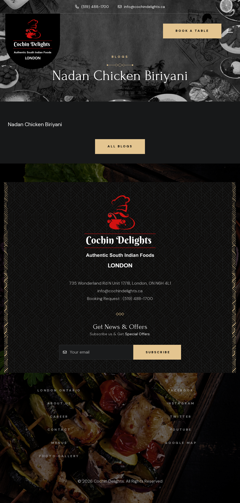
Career (55, 416)
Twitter (185, 416)
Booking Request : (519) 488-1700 (120, 298)
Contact (55, 429)
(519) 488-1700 (92, 6)
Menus (55, 443)
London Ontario (54, 390)
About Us (55, 403)
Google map (185, 443)
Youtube (185, 429)
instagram (185, 403)
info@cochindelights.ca (141, 6)
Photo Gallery (55, 456)
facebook (185, 390)
